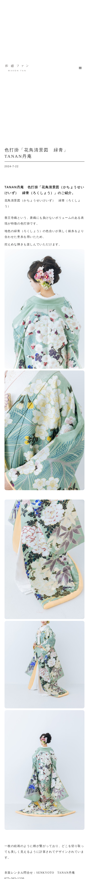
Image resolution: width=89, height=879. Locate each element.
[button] (80, 68)
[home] (16, 68)
